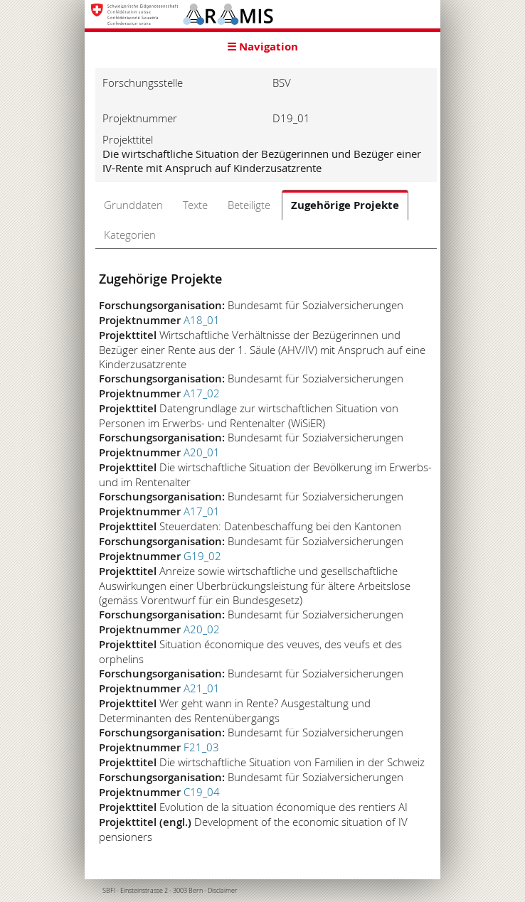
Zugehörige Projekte (345, 205)
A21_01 (202, 688)
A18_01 (202, 320)
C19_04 (202, 792)
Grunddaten (133, 205)
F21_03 (201, 747)
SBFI (108, 890)
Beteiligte (249, 205)
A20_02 (202, 629)
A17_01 (202, 511)
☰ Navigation (262, 46)
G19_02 (202, 556)
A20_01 (202, 452)
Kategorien (130, 234)
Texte (195, 205)
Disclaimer (223, 890)
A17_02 (202, 393)
